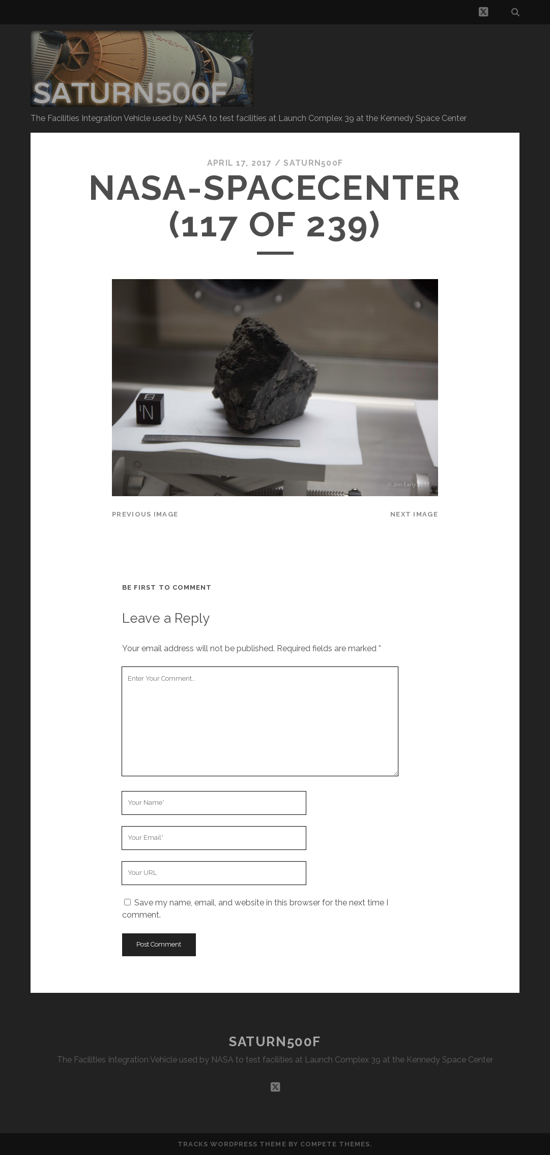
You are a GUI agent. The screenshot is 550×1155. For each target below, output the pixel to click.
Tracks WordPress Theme (232, 1144)
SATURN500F (275, 1041)
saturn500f (313, 163)
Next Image (414, 514)
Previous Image (145, 514)
